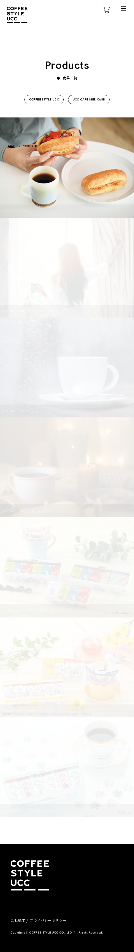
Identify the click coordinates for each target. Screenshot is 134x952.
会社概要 (18, 920)
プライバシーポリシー (48, 920)
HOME (11, 146)
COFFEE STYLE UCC (44, 99)
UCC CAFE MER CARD (89, 99)
